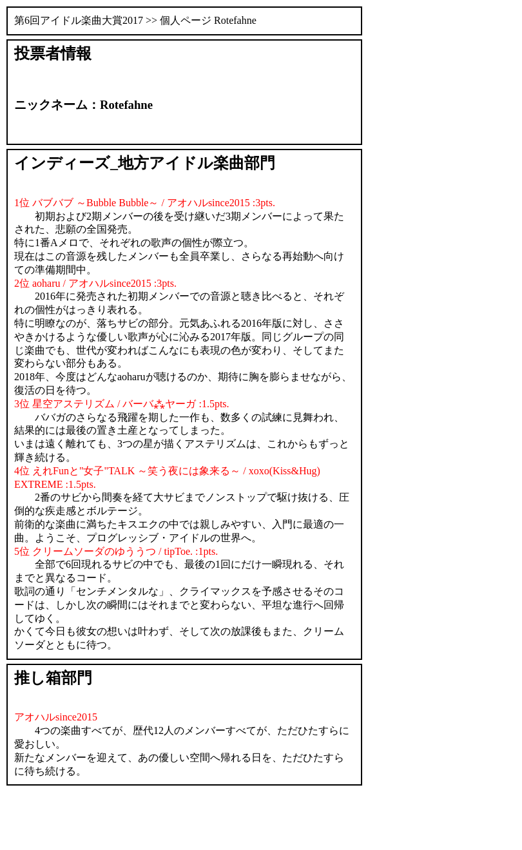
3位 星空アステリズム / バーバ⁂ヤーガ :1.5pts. (121, 403)
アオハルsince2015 (55, 716)
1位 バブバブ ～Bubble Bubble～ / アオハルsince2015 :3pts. (144, 202)
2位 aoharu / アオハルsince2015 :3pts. (95, 283)
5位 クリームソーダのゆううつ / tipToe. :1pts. (116, 551)
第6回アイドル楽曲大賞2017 (78, 20)
